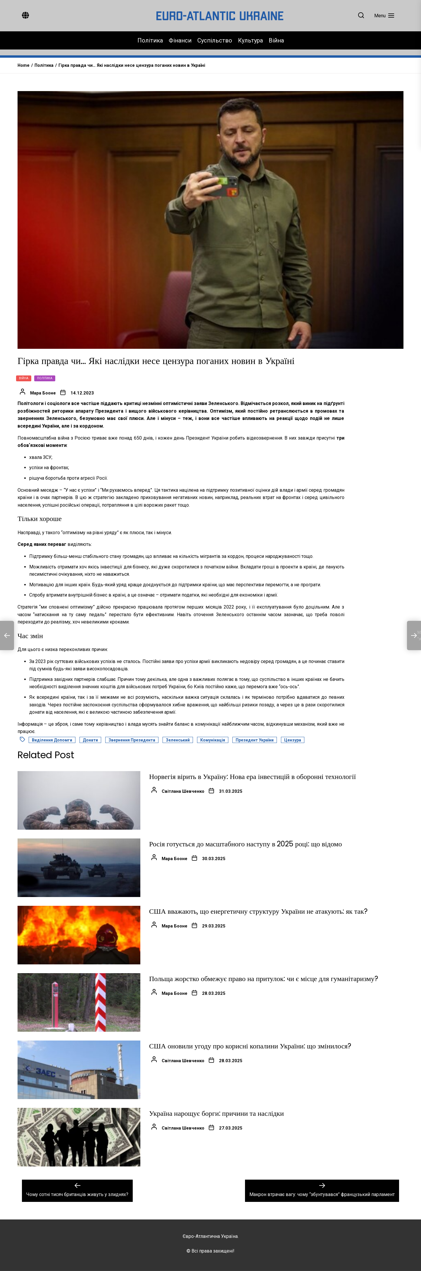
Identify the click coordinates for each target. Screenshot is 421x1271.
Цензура (292, 740)
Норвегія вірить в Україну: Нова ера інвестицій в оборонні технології (252, 776)
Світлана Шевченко (183, 791)
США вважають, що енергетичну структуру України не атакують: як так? (258, 911)
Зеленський (178, 740)
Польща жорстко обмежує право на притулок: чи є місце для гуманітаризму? (263, 978)
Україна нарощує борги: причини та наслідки (216, 1113)
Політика (150, 40)
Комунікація (212, 740)
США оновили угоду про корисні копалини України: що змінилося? (250, 1046)
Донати (90, 740)
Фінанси (180, 40)
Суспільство (214, 40)
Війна (276, 40)
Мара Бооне (43, 393)
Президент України (255, 740)
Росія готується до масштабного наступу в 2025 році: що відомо (245, 844)
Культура (250, 40)
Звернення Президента (131, 740)
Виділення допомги (52, 740)
